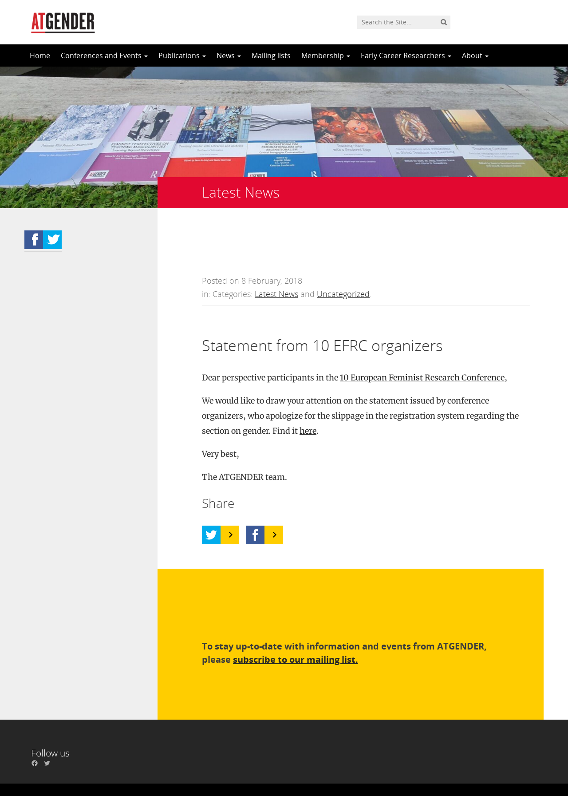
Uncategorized (343, 254)
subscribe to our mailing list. (295, 620)
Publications (182, 55)
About (475, 55)
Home (40, 55)
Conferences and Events (104, 55)
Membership (325, 55)
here (308, 392)
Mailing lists (271, 55)
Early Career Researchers (406, 55)
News (229, 55)
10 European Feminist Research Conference (422, 338)
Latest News (276, 254)
